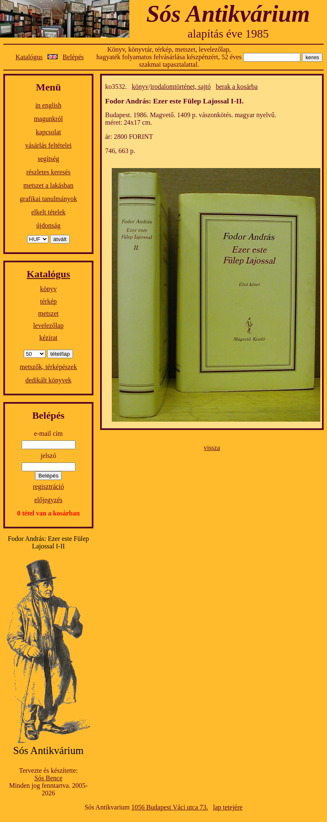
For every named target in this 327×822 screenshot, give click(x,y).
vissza (212, 447)
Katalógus (29, 56)
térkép (48, 301)
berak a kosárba (236, 86)
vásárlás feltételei (48, 145)
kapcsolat (48, 132)
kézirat (48, 337)
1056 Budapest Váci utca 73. (169, 807)
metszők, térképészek (48, 366)
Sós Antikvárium (228, 13)
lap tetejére (228, 807)
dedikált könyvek (48, 380)
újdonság (48, 225)
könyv (48, 288)
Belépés (73, 56)
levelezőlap (48, 325)
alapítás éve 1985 (228, 33)
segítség (48, 158)
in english (48, 105)
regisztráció (48, 486)
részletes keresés (48, 172)
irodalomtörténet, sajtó (180, 86)
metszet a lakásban (48, 185)
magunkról (48, 118)
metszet (48, 313)
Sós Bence (48, 778)
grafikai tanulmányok (48, 198)
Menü (48, 87)
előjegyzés (48, 499)
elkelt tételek (48, 212)
